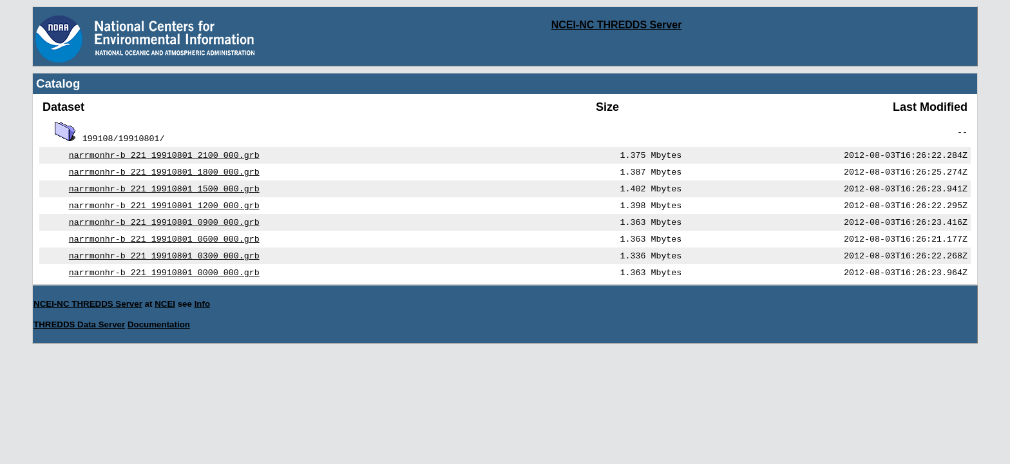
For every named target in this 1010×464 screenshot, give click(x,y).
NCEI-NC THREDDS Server (616, 24)
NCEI (165, 314)
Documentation (159, 335)
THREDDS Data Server (79, 335)
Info (202, 314)
